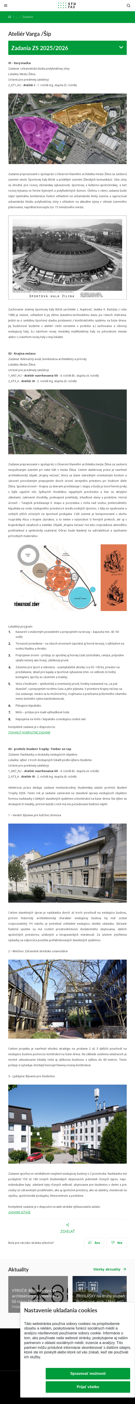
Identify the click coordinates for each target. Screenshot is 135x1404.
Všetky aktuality (107, 1269)
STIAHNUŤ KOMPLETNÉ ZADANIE (29, 732)
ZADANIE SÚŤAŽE (19, 1212)
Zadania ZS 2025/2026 (39, 48)
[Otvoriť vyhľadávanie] (128, 5)
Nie (117, 1243)
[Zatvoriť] (5, 5)
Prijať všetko (88, 1387)
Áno (94, 1243)
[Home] (9, 17)
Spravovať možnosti (88, 1374)
